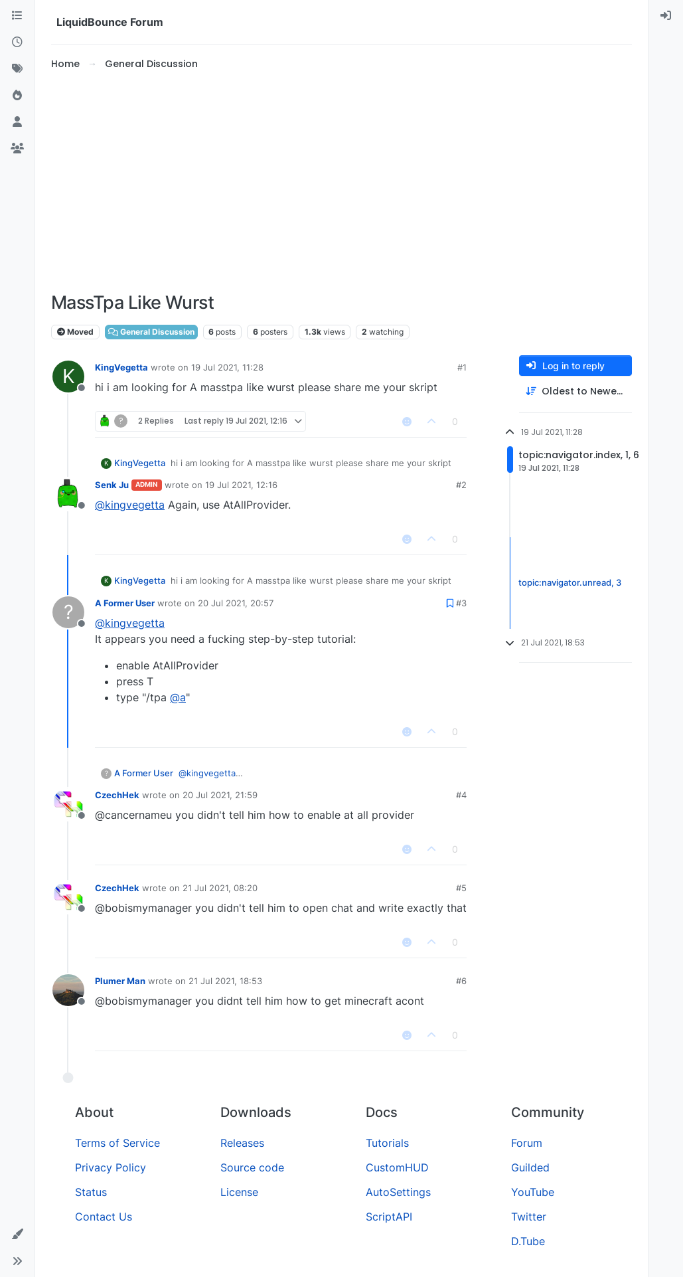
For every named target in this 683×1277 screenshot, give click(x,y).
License (239, 1192)
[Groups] (17, 148)
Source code (252, 1167)
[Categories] (17, 16)
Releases (242, 1142)
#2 (461, 484)
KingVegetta (121, 367)
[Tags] (17, 69)
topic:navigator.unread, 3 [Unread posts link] (569, 582)
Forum (526, 1142)
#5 (461, 888)
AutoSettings (398, 1192)
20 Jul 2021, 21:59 (220, 795)
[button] (17, 1234)
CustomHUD (397, 1167)
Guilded (530, 1167)
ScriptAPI (389, 1216)
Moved (75, 332)
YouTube (532, 1192)
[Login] (666, 16)
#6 (461, 981)
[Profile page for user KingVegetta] (68, 376)
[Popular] (17, 95)
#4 (461, 795)
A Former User (125, 603)
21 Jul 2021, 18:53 (225, 981)
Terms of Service (117, 1142)
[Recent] (17, 42)
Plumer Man (120, 981)
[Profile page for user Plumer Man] (68, 990)
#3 (461, 603)
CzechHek (117, 795)
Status (91, 1192)
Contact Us (103, 1216)
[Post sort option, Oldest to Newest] (575, 391)
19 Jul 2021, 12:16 (241, 484)
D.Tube (528, 1241)
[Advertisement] (341, 182)
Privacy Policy (110, 1167)
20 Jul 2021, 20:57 (235, 603)
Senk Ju (112, 484)
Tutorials (387, 1142)
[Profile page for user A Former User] (68, 612)
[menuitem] (666, 16)
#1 (462, 367)
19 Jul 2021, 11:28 (227, 367)
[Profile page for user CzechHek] (68, 804)
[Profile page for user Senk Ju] (68, 494)
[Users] (17, 122)
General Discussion (151, 332)
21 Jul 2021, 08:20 (220, 888)
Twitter (528, 1216)
